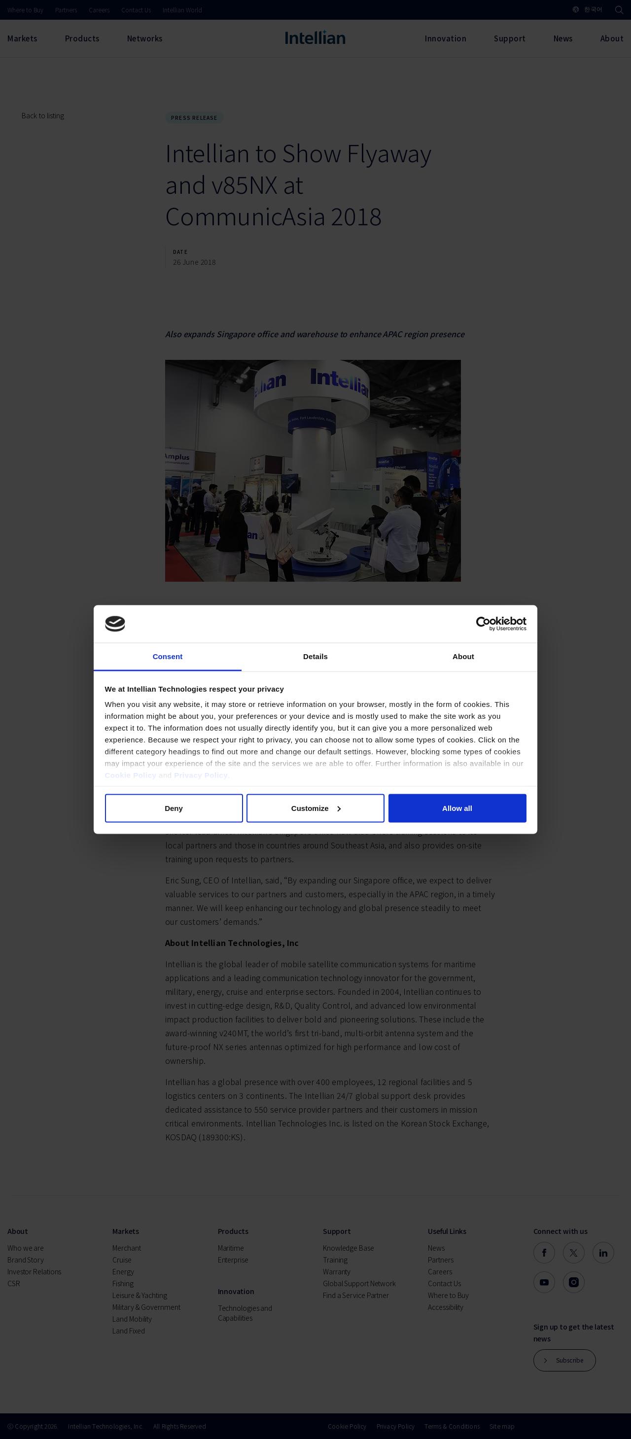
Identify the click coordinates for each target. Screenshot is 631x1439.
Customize (316, 808)
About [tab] (463, 656)
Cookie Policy (131, 775)
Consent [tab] (168, 656)
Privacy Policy (201, 775)
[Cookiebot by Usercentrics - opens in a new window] (483, 624)
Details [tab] (315, 656)
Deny (174, 808)
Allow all (457, 808)
